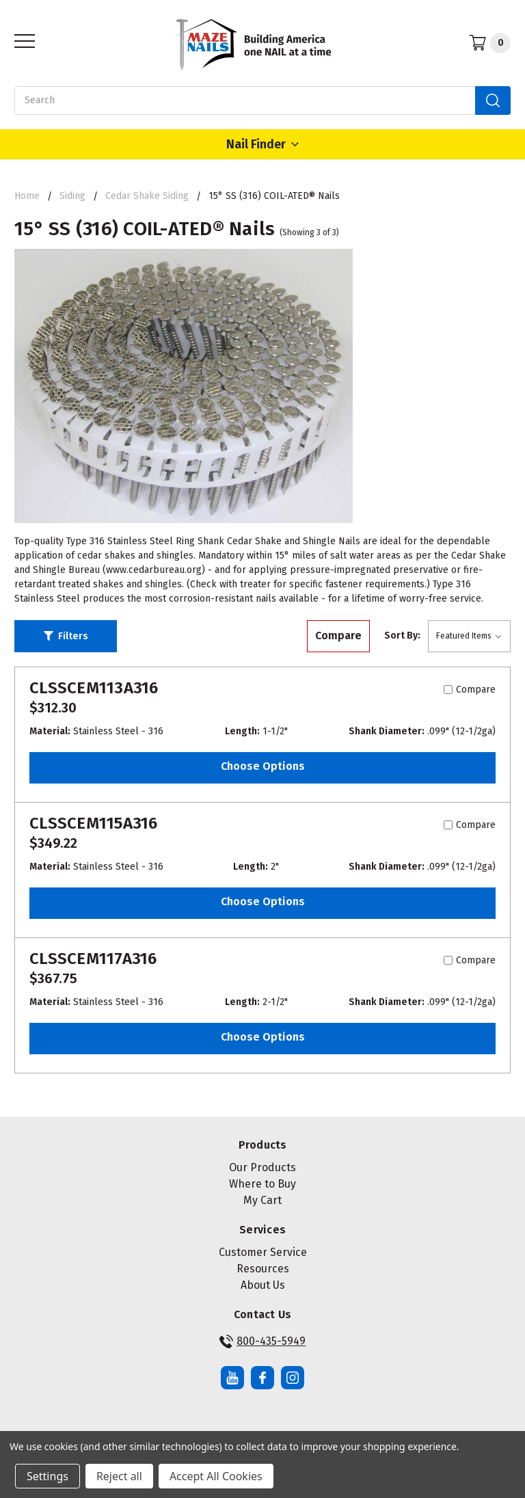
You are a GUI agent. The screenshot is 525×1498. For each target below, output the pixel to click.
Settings (47, 1476)
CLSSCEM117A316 (93, 958)
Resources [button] (263, 1268)
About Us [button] (263, 1285)
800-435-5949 (262, 1341)
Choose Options (263, 766)
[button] (65, 636)
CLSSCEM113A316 (94, 687)
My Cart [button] (262, 1200)
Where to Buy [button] (262, 1183)
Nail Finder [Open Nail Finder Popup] (262, 144)
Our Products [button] (262, 1167)
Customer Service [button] (263, 1252)
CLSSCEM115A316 (93, 823)
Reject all (119, 1476)
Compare (338, 635)
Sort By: (402, 635)
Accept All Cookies (216, 1476)
